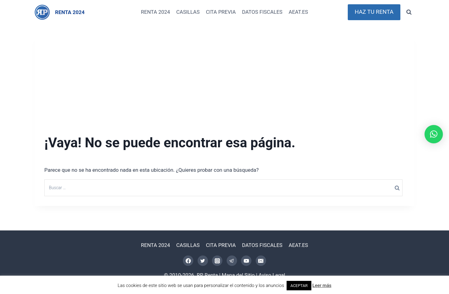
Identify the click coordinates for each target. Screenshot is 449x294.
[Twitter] (203, 260)
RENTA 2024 (155, 12)
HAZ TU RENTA (374, 12)
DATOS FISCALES (262, 12)
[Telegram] (232, 260)
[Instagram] (217, 260)
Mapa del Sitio (238, 275)
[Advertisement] (224, 77)
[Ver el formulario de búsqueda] (408, 12)
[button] (434, 134)
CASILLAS (188, 12)
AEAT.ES (298, 12)
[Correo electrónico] (261, 260)
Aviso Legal (271, 275)
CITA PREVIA (221, 12)
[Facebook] (188, 260)
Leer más (321, 285)
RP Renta (207, 275)
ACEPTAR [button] (298, 285)
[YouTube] (246, 260)
